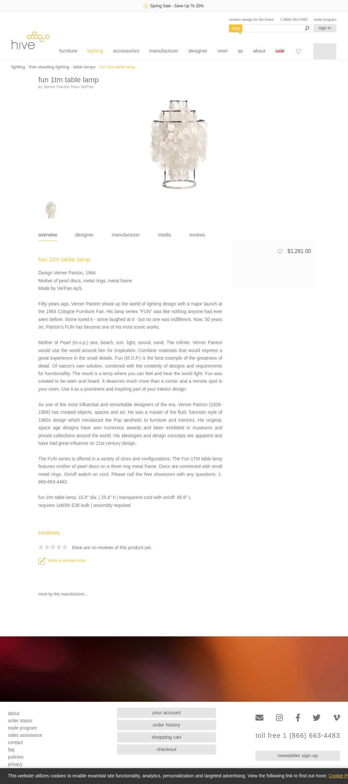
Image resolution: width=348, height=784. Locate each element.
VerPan (87, 86)
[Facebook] (297, 717)
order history (166, 725)
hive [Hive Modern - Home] (30, 40)
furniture (68, 50)
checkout (166, 749)
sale (280, 50)
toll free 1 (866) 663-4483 (297, 735)
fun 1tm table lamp (117, 66)
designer (198, 50)
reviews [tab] (197, 234)
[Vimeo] (336, 717)
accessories (126, 50)
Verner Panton (57, 86)
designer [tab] (84, 234)
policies (15, 757)
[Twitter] (317, 717)
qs (240, 50)
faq (11, 749)
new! (222, 50)
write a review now (61, 560)
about (259, 50)
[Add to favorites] (280, 251)
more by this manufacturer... (63, 594)
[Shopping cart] (324, 51)
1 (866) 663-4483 (294, 19)
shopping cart (166, 737)
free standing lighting (49, 66)
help (236, 28)
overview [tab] (47, 234)
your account (166, 712)
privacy (15, 764)
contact (15, 742)
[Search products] (278, 28)
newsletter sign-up (298, 755)
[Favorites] (298, 51)
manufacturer (163, 50)
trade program (325, 19)
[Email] (259, 717)
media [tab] (164, 234)
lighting (95, 50)
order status (20, 720)
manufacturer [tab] (126, 234)
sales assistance (25, 735)
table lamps (84, 66)
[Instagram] (279, 717)
